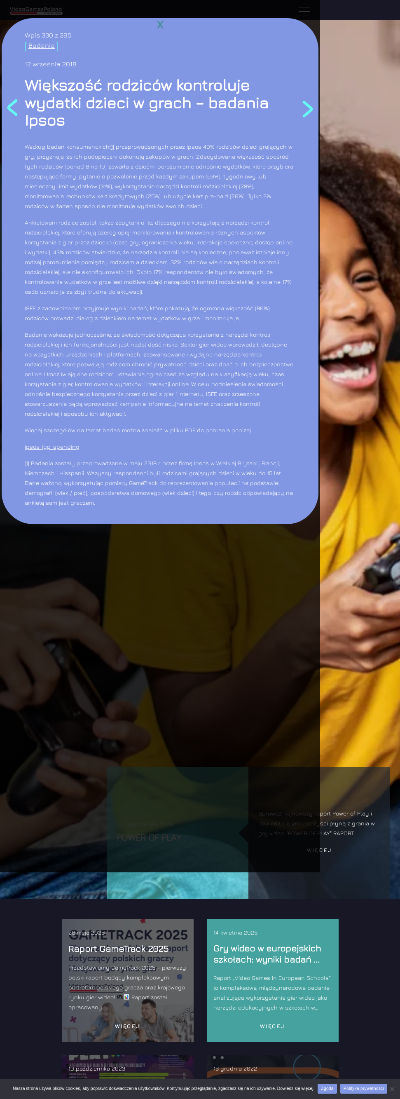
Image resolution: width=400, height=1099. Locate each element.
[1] (112, 146)
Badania (41, 45)
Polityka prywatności (364, 1088)
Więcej (319, 850)
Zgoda (327, 1088)
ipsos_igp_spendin (50, 446)
